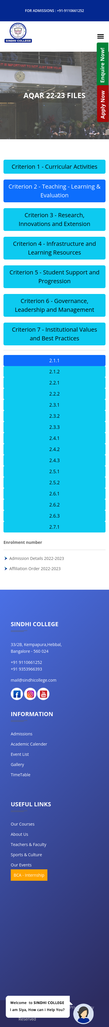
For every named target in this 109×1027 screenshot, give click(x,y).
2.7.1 (54, 527)
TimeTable (21, 774)
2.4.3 (54, 460)
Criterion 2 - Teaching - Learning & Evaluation (54, 190)
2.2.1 (54, 383)
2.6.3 (54, 516)
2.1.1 (54, 360)
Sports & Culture (26, 854)
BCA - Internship (29, 875)
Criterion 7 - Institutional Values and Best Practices (54, 333)
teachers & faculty (28, 844)
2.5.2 (54, 482)
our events (21, 865)
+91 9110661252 (26, 662)
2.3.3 (54, 427)
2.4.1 (54, 438)
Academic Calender (29, 744)
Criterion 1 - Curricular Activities (54, 166)
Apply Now (102, 104)
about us (19, 834)
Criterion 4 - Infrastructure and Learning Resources (54, 248)
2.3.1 (54, 405)
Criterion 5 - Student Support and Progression (54, 276)
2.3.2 (54, 416)
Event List (20, 754)
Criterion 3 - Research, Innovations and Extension (54, 219)
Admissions (21, 734)
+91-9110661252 (70, 10)
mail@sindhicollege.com (33, 680)
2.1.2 (54, 371)
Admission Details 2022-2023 (36, 558)
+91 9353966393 (26, 669)
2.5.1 (54, 471)
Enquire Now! (102, 65)
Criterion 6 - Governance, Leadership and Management (54, 305)
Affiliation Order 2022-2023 (35, 568)
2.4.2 (54, 449)
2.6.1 (54, 493)
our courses (23, 824)
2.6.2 (54, 505)
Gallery (17, 764)
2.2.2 (54, 394)
